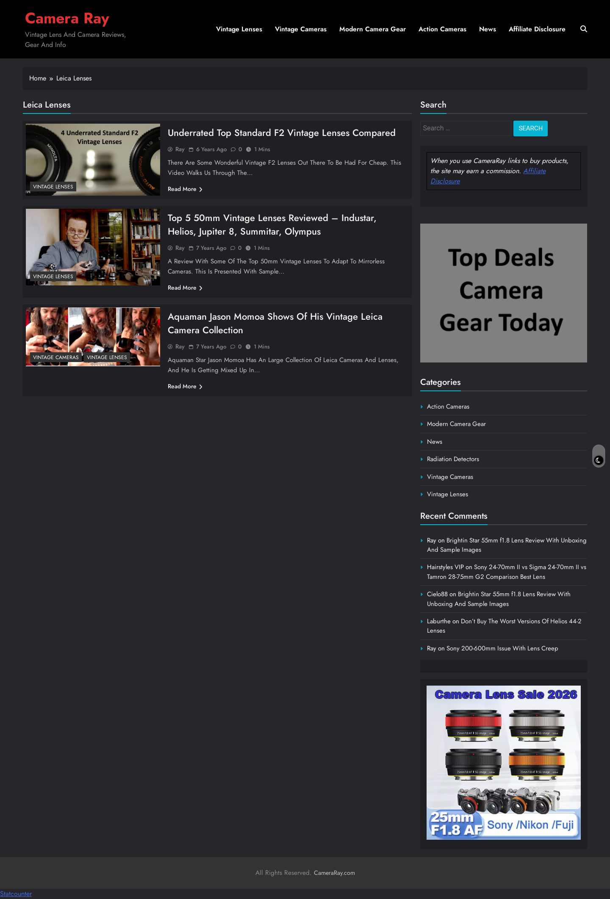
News (487, 29)
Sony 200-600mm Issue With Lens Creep (502, 648)
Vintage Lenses (239, 29)
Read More (185, 189)
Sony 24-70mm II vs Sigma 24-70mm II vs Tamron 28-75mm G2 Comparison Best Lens (506, 571)
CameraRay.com (334, 873)
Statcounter (16, 894)
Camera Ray (67, 18)
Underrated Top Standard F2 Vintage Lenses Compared (282, 132)
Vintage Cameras (301, 29)
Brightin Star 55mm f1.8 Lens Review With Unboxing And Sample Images (499, 598)
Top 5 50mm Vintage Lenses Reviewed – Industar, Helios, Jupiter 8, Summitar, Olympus (272, 224)
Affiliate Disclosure (537, 29)
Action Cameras (442, 29)
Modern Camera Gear (372, 29)
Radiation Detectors (453, 459)
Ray (180, 149)
